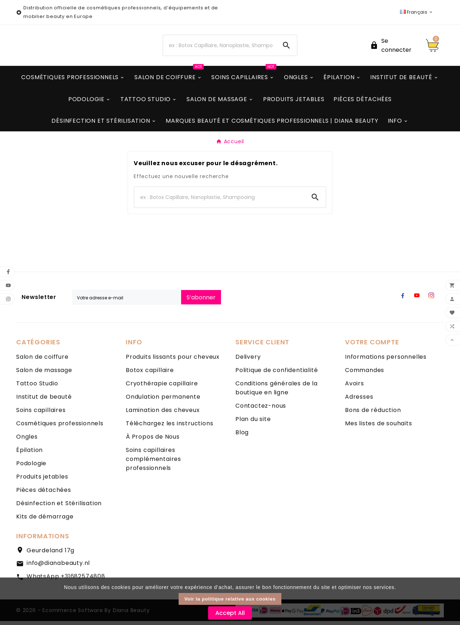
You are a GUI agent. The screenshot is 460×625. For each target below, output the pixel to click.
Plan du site (253, 423)
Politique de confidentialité (276, 374)
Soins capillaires (41, 414)
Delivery (248, 361)
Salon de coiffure (42, 361)
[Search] (286, 47)
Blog (242, 436)
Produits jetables (42, 481)
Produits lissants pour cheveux (173, 361)
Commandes (364, 374)
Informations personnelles (386, 361)
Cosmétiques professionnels (60, 428)
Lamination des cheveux (163, 414)
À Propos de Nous (153, 441)
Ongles (27, 441)
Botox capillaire (150, 374)
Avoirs (354, 388)
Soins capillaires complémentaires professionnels (153, 463)
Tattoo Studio (37, 388)
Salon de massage (44, 374)
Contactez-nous (260, 410)
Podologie (31, 467)
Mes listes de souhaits (378, 428)
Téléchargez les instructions (169, 428)
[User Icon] (393, 47)
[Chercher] (219, 47)
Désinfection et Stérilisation (59, 507)
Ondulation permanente (163, 401)
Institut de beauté (44, 401)
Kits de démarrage (45, 521)
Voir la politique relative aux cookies (230, 599)
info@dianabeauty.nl (58, 567)
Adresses (359, 401)
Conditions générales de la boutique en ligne (276, 392)
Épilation (29, 454)
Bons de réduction (373, 414)
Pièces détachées (43, 494)
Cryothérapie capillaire (162, 388)
